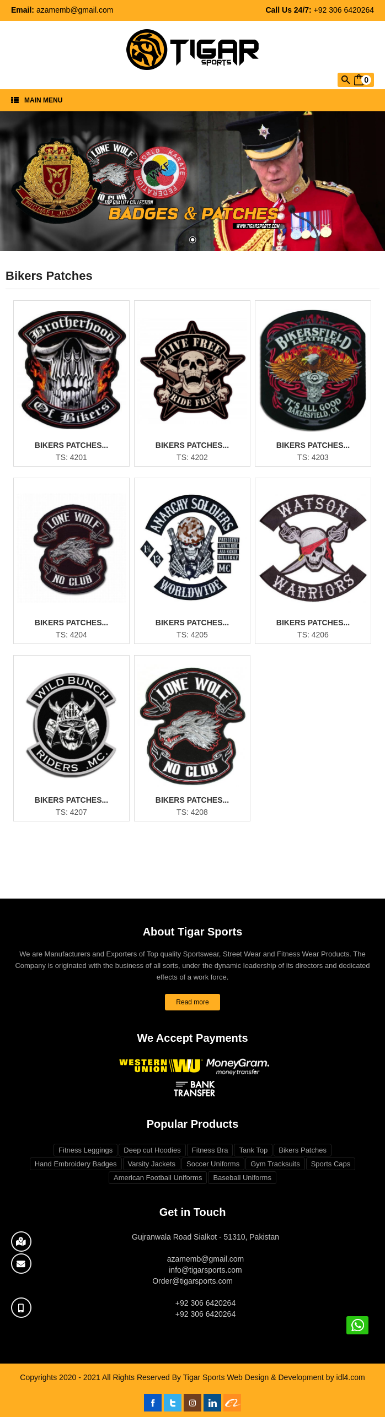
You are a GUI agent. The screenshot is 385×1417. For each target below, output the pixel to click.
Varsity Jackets (151, 1164)
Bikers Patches (303, 1150)
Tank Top (253, 1150)
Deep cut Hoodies (152, 1150)
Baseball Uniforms (242, 1177)
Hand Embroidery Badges (76, 1164)
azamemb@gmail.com (74, 10)
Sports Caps (331, 1164)
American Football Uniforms (158, 1177)
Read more (192, 1002)
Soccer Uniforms (212, 1164)
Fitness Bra (210, 1150)
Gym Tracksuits (275, 1164)
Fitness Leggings (85, 1150)
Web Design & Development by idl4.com (296, 1377)
